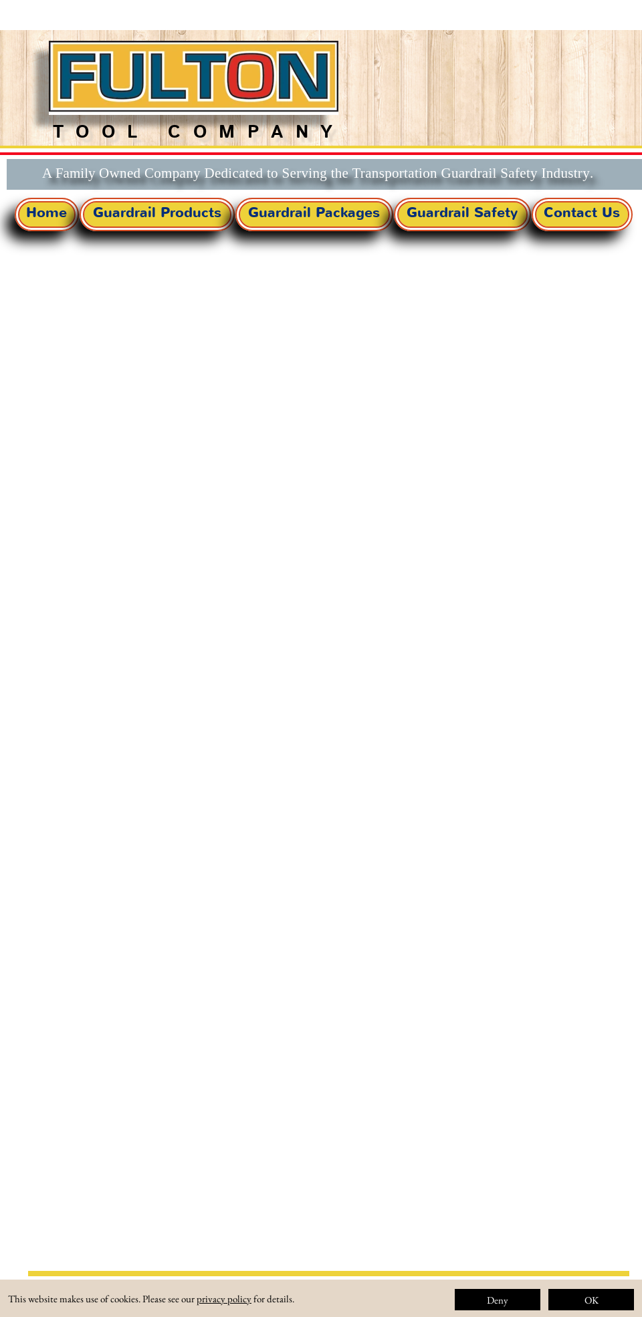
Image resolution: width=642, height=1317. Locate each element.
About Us (446, 1300)
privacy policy (224, 1298)
